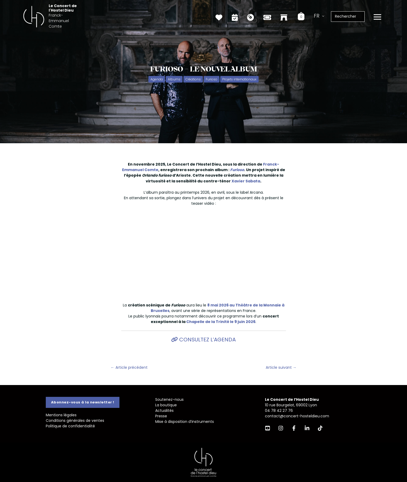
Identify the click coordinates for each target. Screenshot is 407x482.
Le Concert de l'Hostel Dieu (76, 12)
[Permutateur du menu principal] (377, 16)
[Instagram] (280, 428)
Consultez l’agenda (207, 339)
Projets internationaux (239, 79)
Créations (193, 79)
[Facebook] (294, 428)
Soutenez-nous (169, 399)
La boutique (166, 405)
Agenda (156, 79)
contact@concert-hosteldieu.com (297, 416)
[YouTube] (267, 428)
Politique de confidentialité (70, 426)
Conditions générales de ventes (75, 420)
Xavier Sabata (246, 181)
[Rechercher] (363, 15)
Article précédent (129, 367)
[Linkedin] (307, 428)
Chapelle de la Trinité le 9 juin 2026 (220, 321)
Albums (174, 79)
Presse (161, 416)
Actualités (164, 410)
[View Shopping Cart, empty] (304, 15)
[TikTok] (320, 428)
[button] (82, 402)
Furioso (211, 79)
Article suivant (281, 367)
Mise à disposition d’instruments (184, 421)
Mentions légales (61, 415)
